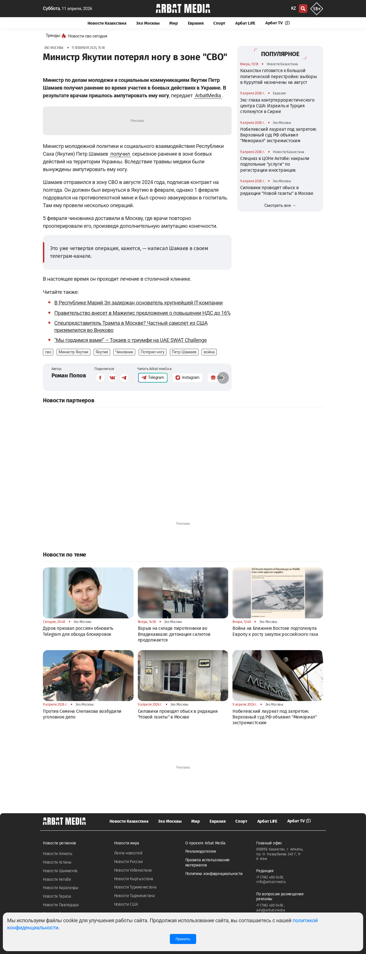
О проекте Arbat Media (205, 843)
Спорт (219, 23)
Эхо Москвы (147, 23)
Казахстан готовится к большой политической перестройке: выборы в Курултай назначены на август (278, 76)
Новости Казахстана (106, 23)
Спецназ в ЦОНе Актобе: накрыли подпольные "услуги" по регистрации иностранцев (274, 164)
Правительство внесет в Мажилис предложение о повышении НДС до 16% (142, 313)
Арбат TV (277, 22)
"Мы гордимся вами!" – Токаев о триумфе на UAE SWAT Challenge (130, 340)
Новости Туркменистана (135, 887)
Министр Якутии (73, 352)
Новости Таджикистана (134, 895)
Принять (183, 939)
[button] (223, 377)
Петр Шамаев (184, 352)
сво (48, 352)
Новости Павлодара (61, 904)
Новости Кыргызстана (133, 878)
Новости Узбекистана (133, 870)
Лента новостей (128, 853)
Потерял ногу (153, 352)
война (209, 352)
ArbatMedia (208, 95)
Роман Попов (68, 375)
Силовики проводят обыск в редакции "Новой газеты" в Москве (276, 190)
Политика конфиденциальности (213, 873)
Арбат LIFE (245, 23)
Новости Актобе (57, 879)
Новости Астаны (57, 862)
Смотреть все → (280, 205)
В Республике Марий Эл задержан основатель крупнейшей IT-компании (138, 303)
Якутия (102, 352)
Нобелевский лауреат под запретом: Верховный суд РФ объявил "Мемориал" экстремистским (278, 135)
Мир (173, 23)
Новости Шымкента (60, 870)
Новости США (126, 904)
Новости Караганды (60, 887)
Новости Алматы (57, 853)
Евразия (196, 23)
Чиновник (124, 352)
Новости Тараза (57, 896)
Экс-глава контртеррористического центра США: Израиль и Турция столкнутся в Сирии (277, 105)
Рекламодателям (200, 851)
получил (120, 154)
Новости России (128, 861)
